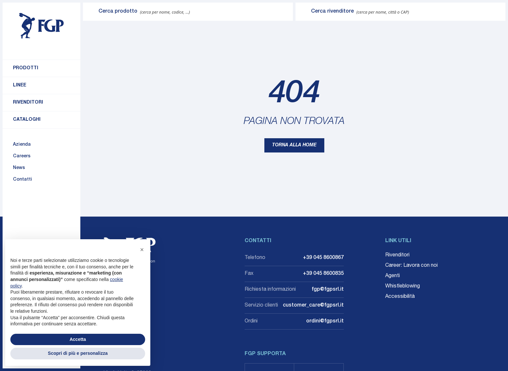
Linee (19, 85)
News (19, 168)
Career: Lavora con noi (411, 265)
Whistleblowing (402, 286)
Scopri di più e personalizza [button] (78, 353)
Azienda (22, 144)
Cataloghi (26, 120)
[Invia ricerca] (90, 12)
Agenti (392, 276)
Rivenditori (28, 102)
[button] (142, 249)
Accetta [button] (78, 339)
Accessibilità (400, 296)
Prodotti (25, 68)
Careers (21, 156)
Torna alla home (294, 145)
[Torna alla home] (41, 26)
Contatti (22, 179)
